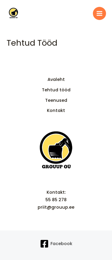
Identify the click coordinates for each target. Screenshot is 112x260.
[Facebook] (56, 243)
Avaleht (56, 79)
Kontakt (56, 110)
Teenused (56, 100)
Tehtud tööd (56, 90)
